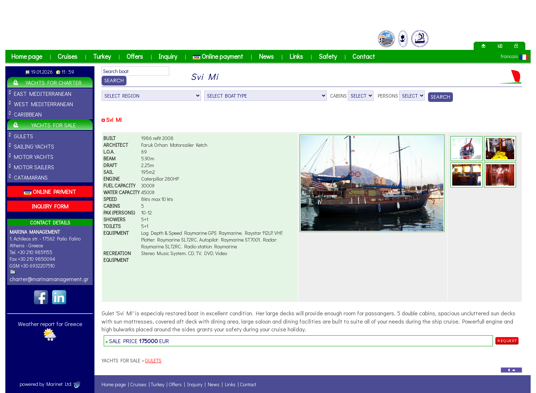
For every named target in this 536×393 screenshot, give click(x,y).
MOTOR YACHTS (33, 156)
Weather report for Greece (50, 323)
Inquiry (168, 56)
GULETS (23, 136)
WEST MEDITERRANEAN (43, 104)
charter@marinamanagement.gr (49, 279)
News (266, 56)
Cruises (67, 56)
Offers (135, 56)
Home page (26, 56)
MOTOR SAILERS (34, 167)
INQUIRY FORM (50, 206)
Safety (328, 56)
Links (296, 56)
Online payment (218, 56)
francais (509, 56)
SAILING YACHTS (34, 146)
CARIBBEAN (28, 114)
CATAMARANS (31, 177)
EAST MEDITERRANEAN (42, 93)
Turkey (102, 56)
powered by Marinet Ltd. (50, 384)
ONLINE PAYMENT (50, 191)
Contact (363, 56)
